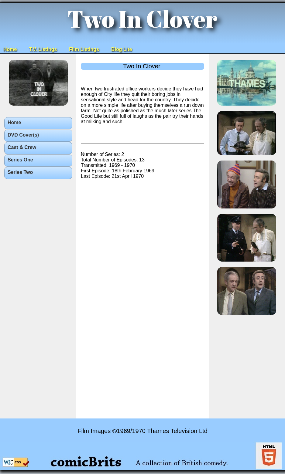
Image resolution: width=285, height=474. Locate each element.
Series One (20, 159)
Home (10, 49)
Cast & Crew (22, 147)
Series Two (20, 172)
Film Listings (84, 49)
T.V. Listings (43, 49)
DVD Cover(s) (23, 134)
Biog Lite (121, 49)
